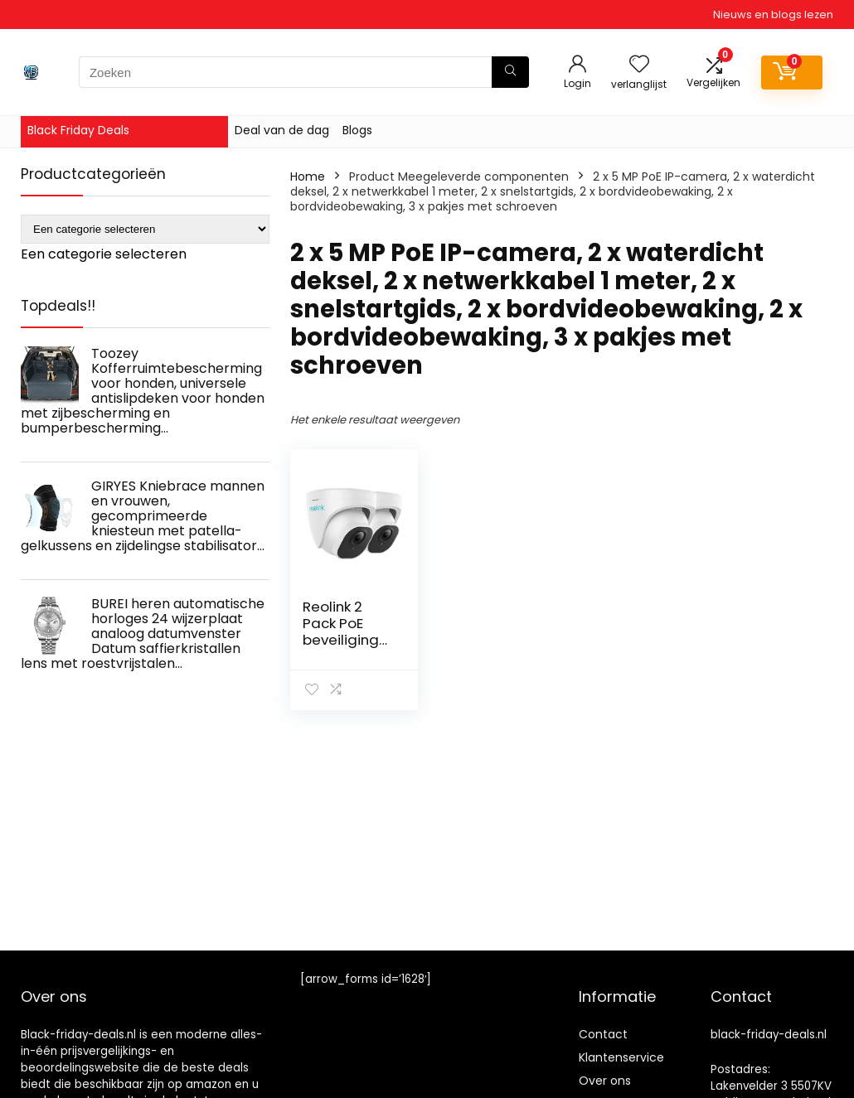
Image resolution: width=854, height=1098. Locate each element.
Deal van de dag (282, 130)
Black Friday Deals (78, 130)
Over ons (605, 1080)
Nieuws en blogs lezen (773, 14)
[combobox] (104, 254)
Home (307, 176)
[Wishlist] (639, 65)
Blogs (357, 130)
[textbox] (104, 254)
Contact (603, 1034)
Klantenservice (621, 1057)
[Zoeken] (510, 72)
